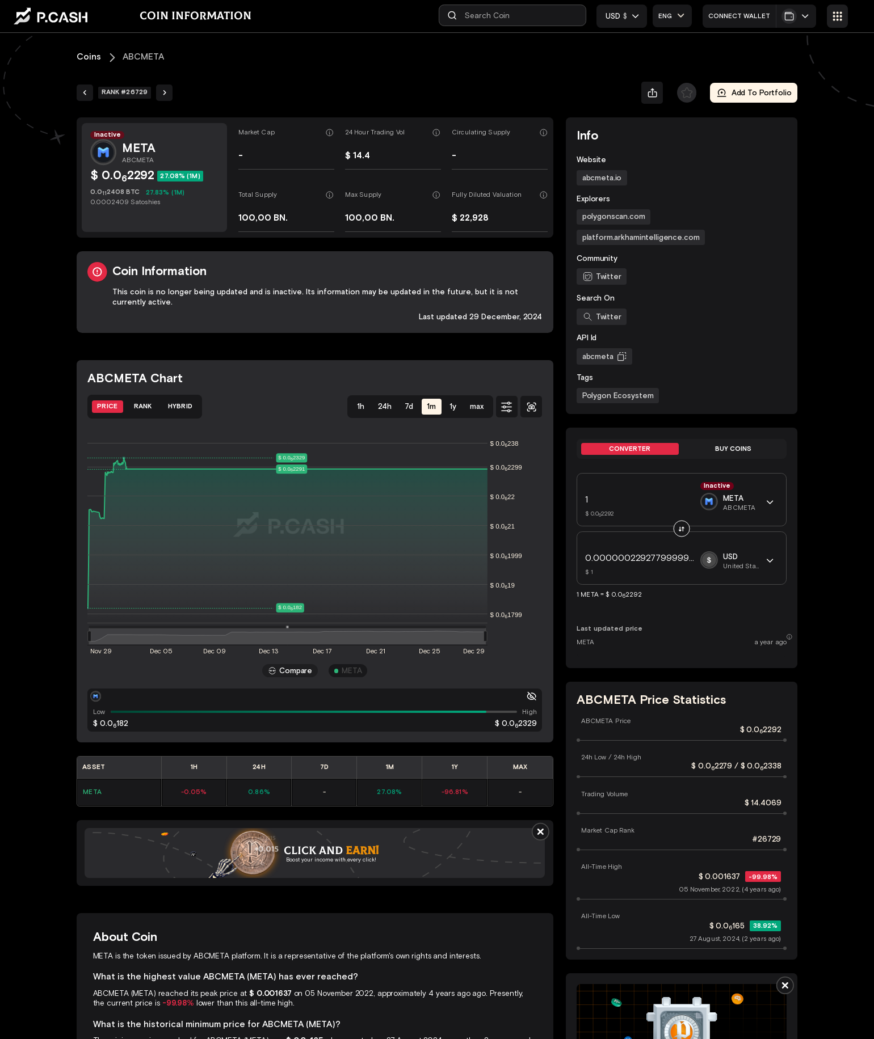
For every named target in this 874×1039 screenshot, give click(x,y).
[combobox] (672, 16)
